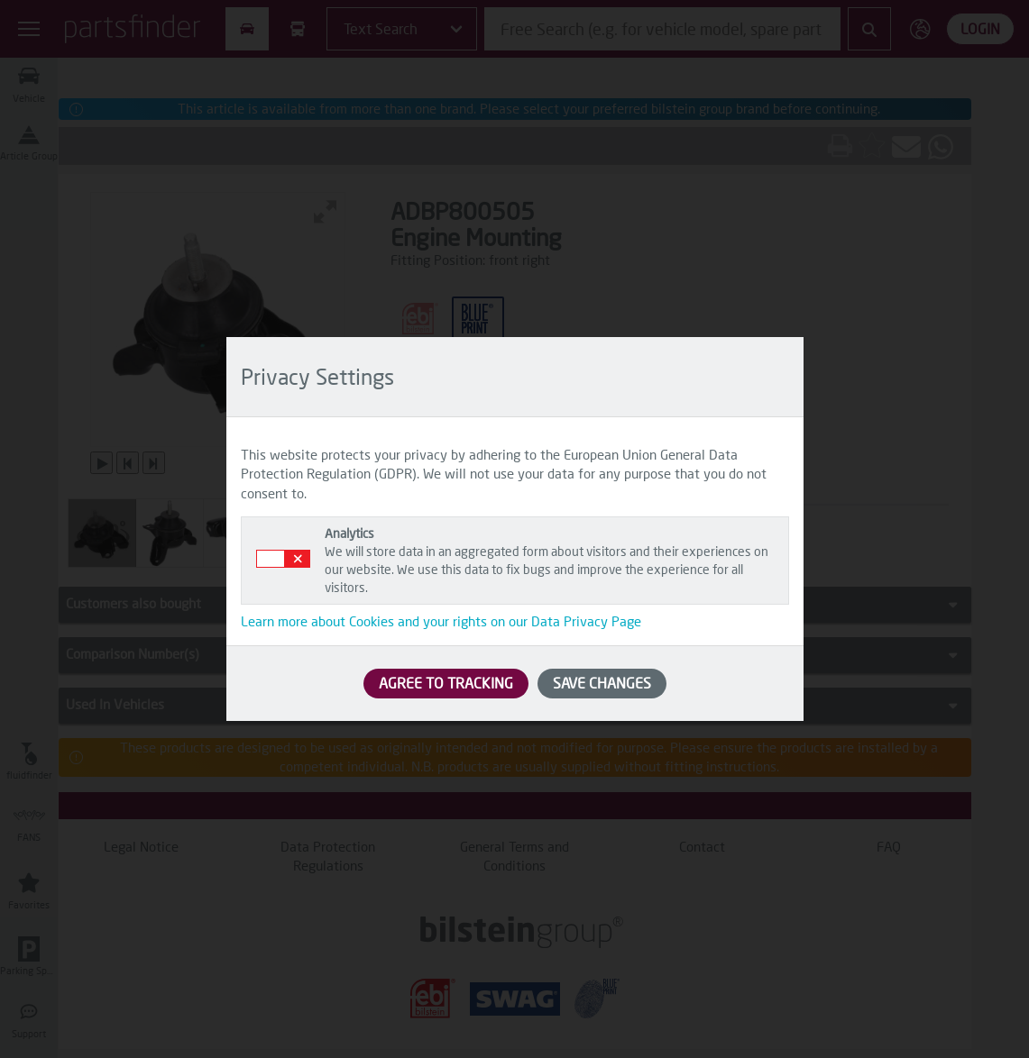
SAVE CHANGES (602, 682)
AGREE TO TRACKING (446, 682)
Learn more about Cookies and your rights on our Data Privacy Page (441, 621)
